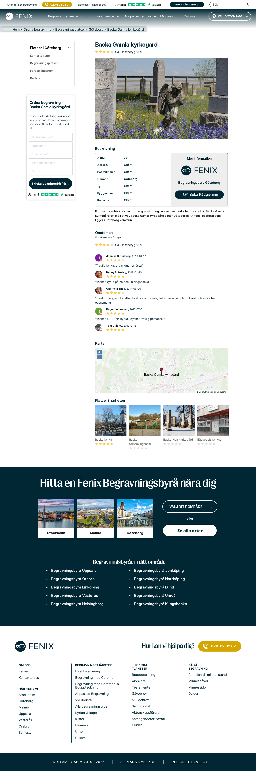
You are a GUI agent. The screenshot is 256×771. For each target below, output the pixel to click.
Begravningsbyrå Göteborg (199, 183)
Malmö (24, 707)
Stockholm (27, 695)
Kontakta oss (29, 677)
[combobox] (230, 16)
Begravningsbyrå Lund (154, 587)
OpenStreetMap (206, 392)
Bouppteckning (143, 675)
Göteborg (131, 179)
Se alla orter (190, 530)
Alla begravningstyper (92, 706)
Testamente (141, 687)
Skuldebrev (140, 700)
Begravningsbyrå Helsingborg (77, 604)
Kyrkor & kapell (86, 713)
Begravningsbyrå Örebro (73, 579)
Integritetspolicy (189, 762)
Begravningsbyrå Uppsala (74, 570)
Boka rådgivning (186, 4)
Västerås (25, 720)
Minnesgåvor (198, 681)
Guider (80, 738)
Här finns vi (28, 689)
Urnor (79, 731)
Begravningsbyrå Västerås (74, 595)
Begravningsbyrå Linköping (75, 587)
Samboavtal (141, 706)
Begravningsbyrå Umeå (155, 595)
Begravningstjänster (93, 665)
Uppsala (25, 714)
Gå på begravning (198, 667)
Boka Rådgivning (204, 194)
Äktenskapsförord (146, 712)
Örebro (24, 726)
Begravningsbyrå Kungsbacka (160, 604)
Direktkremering (87, 671)
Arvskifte (139, 681)
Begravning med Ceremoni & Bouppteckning (97, 685)
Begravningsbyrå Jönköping (159, 570)
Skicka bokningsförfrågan (52, 183)
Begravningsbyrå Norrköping (159, 579)
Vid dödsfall (84, 700)
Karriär (24, 671)
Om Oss (24, 665)
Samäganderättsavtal (148, 719)
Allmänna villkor (138, 762)
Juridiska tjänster (139, 667)
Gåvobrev (139, 693)
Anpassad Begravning (92, 694)
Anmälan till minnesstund (207, 675)
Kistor (79, 719)
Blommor (82, 725)
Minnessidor (197, 687)
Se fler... (25, 732)
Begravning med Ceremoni (95, 677)
